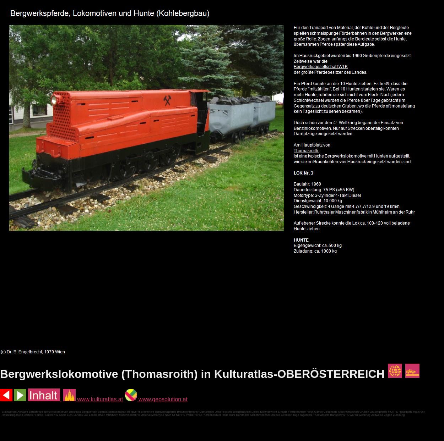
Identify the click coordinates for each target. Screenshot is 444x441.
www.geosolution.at (156, 399)
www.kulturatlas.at (93, 399)
